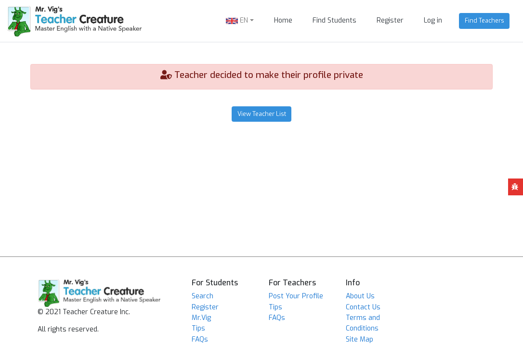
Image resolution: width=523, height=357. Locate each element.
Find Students (334, 20)
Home (283, 20)
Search (202, 296)
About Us (360, 296)
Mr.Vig (201, 317)
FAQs (200, 339)
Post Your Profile (296, 296)
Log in (433, 20)
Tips (198, 328)
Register (390, 20)
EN (237, 20)
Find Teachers (484, 20)
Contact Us (363, 307)
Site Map (359, 339)
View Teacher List (261, 114)
